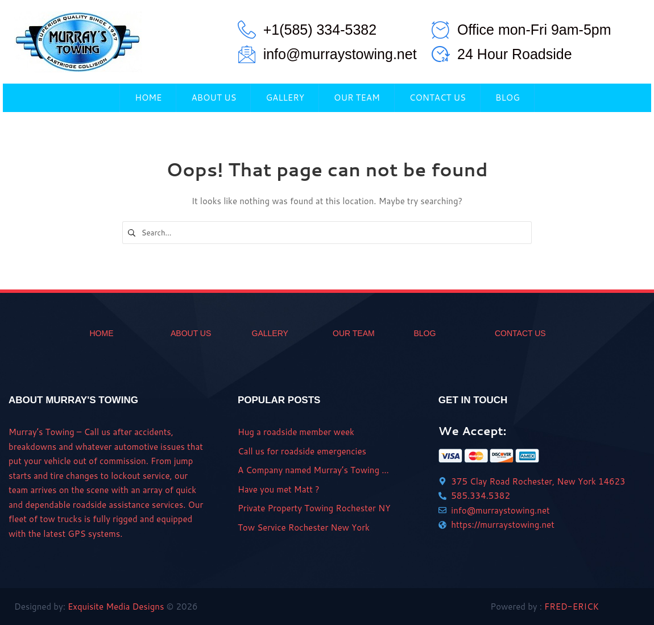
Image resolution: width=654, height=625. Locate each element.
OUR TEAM (354, 333)
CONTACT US (520, 333)
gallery (270, 333)
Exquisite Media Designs (116, 606)
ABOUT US (191, 333)
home (102, 333)
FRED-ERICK (571, 606)
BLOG (425, 333)
